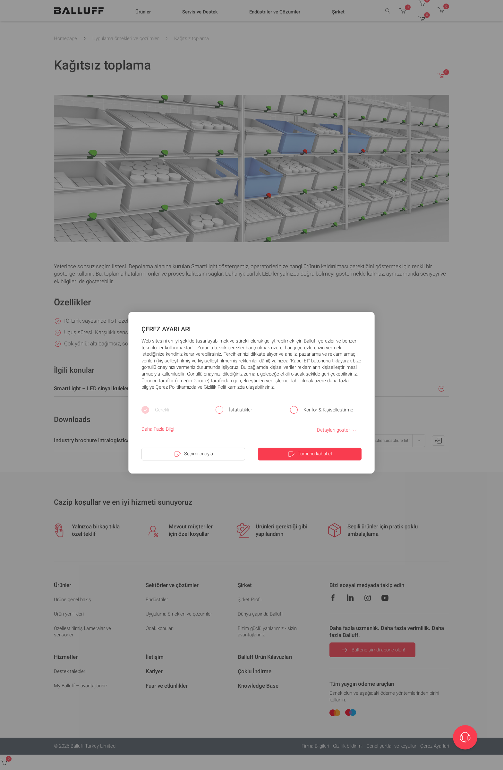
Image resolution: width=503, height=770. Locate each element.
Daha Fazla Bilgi (157, 429)
